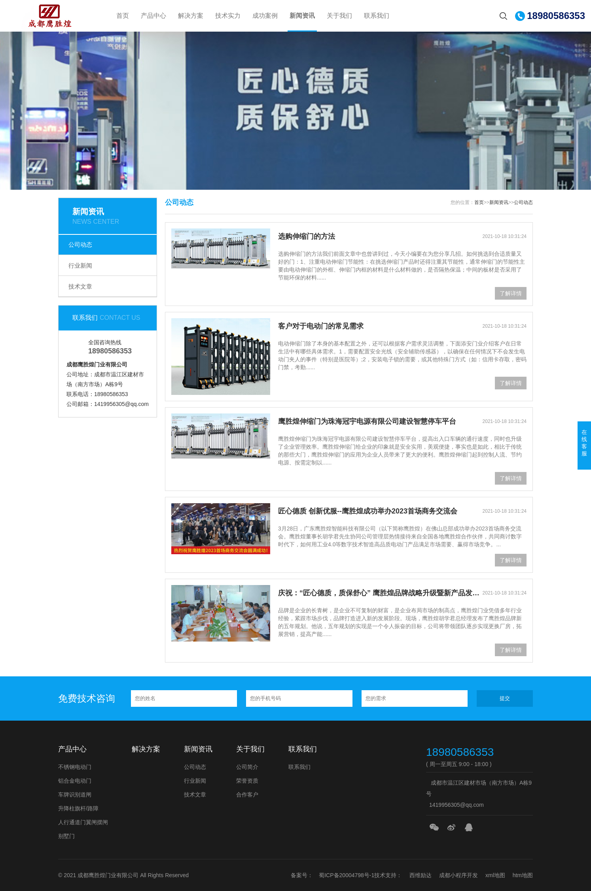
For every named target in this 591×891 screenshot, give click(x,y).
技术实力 (228, 15)
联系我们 (376, 15)
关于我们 (339, 15)
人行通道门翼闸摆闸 (83, 822)
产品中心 (153, 15)
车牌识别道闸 (74, 794)
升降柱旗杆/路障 (78, 808)
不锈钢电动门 (74, 767)
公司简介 (247, 767)
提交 (505, 698)
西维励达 (420, 875)
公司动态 (80, 244)
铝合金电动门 (74, 781)
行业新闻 (80, 265)
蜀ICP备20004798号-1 (346, 875)
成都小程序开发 (458, 875)
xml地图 (495, 875)
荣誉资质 (247, 781)
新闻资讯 (302, 15)
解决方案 (190, 15)
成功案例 (265, 15)
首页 (122, 15)
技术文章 (80, 286)
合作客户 (247, 794)
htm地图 (523, 875)
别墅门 (66, 836)
